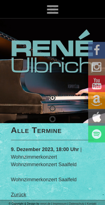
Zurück (18, 194)
